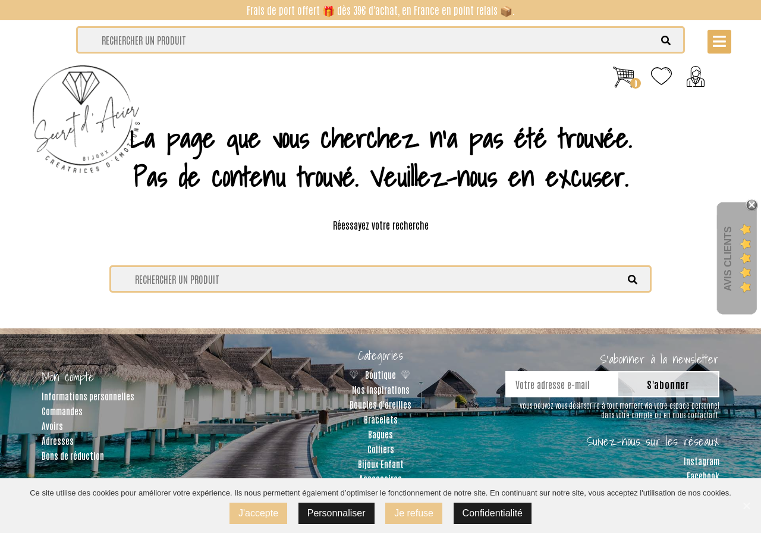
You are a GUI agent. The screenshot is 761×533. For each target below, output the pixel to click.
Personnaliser (336, 513)
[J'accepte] (746, 506)
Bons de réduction (73, 455)
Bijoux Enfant (381, 463)
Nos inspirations (381, 389)
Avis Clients (728, 258)
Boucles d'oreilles (380, 404)
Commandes (62, 410)
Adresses (58, 440)
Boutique (380, 374)
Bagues (380, 434)
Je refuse (413, 513)
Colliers (380, 448)
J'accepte (258, 513)
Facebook (703, 475)
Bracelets (381, 419)
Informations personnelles (88, 396)
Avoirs (52, 425)
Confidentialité (493, 513)
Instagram (701, 460)
